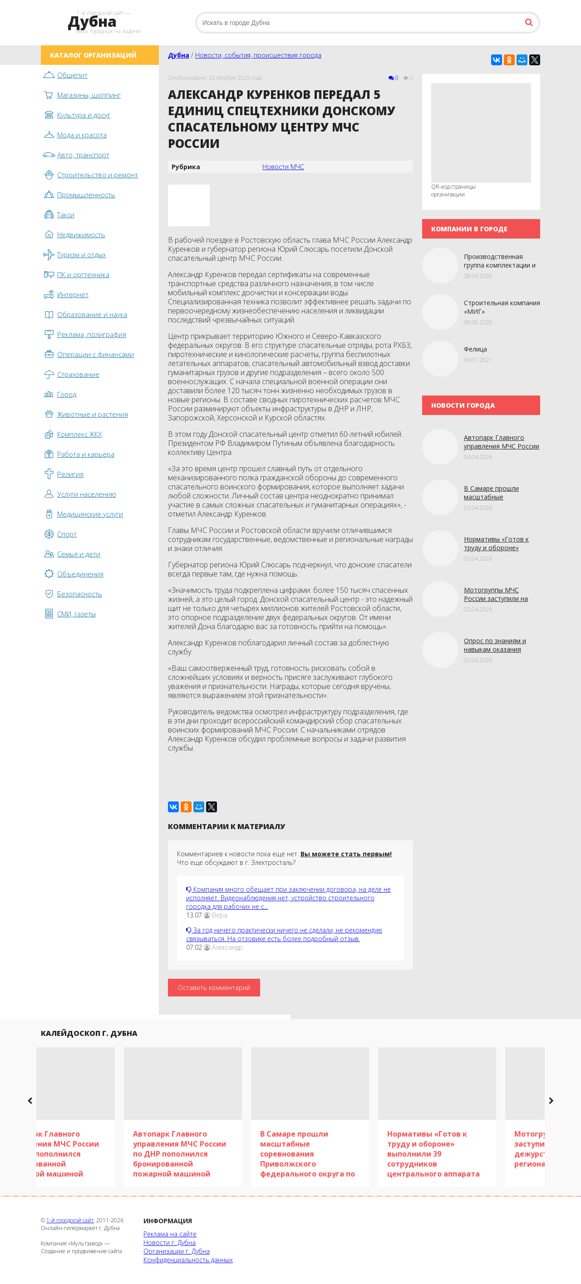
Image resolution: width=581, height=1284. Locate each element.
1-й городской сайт (70, 1220)
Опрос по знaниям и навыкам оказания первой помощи (495, 649)
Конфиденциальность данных (188, 1259)
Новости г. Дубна (169, 1242)
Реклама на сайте (170, 1234)
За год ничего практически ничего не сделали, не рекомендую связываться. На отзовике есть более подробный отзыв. (284, 934)
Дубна (178, 55)
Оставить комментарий (214, 987)
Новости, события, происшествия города (258, 55)
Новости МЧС (283, 166)
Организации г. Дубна (176, 1251)
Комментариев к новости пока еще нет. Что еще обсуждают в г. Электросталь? (284, 858)
